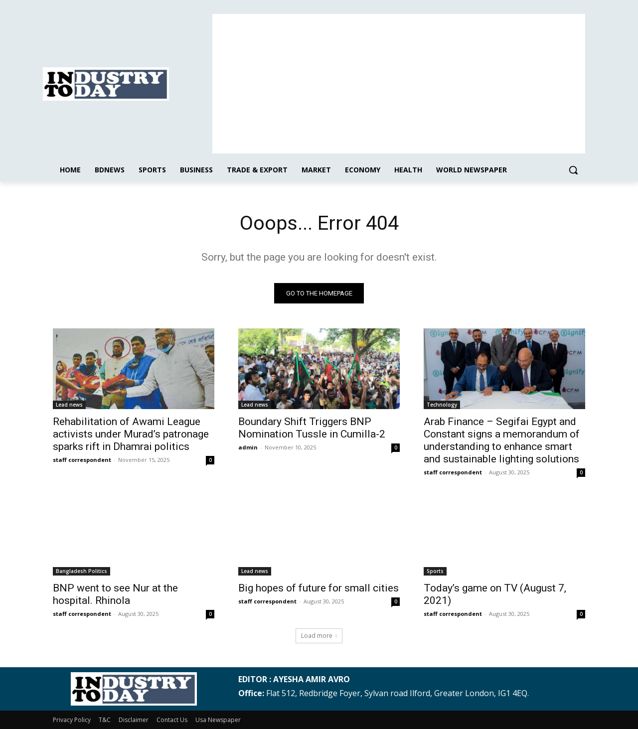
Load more (319, 635)
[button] (573, 170)
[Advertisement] (398, 83)
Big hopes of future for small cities (318, 588)
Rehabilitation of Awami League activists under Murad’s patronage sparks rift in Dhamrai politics (131, 434)
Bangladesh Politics (81, 571)
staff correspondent (82, 459)
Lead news (69, 404)
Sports (435, 571)
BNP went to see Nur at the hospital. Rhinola (115, 594)
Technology (442, 404)
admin (248, 447)
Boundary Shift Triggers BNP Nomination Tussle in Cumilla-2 (311, 428)
